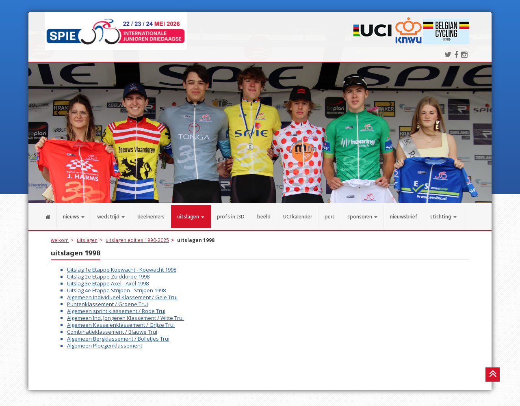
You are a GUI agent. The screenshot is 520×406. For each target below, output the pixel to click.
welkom (60, 236)
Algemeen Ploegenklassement (104, 341)
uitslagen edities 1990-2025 (137, 236)
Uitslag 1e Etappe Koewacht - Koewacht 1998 (121, 265)
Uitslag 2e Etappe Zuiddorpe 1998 (108, 272)
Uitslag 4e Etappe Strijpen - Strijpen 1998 (116, 286)
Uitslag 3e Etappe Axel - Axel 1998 (108, 279)
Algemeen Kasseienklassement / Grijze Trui (121, 320)
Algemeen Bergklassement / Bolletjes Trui (118, 334)
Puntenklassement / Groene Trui (107, 300)
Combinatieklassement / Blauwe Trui (112, 327)
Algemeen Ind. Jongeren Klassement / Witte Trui (125, 313)
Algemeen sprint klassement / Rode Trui (116, 307)
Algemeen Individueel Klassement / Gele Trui (122, 293)
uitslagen (87, 236)
